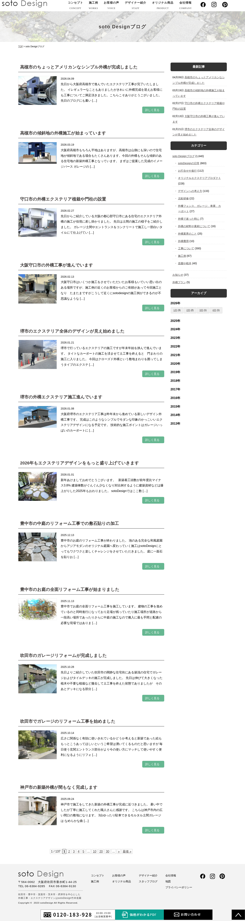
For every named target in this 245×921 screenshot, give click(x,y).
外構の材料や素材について (194, 226)
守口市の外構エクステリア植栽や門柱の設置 (63, 199)
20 (101, 851)
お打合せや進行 (187, 170)
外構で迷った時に (188, 218)
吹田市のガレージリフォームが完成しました (63, 655)
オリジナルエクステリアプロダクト (199, 177)
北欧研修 (183, 198)
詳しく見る (152, 110)
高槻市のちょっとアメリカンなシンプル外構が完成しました (79, 67)
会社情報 (185, 6)
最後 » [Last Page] (127, 851)
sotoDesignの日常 (188, 163)
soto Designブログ (183, 156)
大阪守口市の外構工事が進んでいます (56, 265)
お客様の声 (111, 6)
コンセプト (75, 6)
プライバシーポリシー (178, 887)
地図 (168, 881)
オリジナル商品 (162, 6)
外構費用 (183, 241)
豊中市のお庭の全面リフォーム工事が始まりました (69, 589)
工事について (186, 248)
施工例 (93, 6)
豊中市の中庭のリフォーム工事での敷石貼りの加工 (69, 523)
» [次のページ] (119, 851)
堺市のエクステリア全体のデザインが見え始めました (72, 331)
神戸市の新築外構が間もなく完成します (58, 787)
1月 (175, 310)
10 (94, 851)
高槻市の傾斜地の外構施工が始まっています (63, 133)
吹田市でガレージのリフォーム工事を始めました (67, 721)
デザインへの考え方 (190, 191)
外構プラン (179, 282)
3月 (201, 310)
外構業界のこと (187, 233)
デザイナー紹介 (135, 6)
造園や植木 (184, 263)
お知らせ (177, 274)
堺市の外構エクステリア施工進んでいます (61, 397)
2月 (188, 310)
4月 (214, 310)
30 (107, 851)
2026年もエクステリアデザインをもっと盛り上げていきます (79, 463)
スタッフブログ (148, 881)
